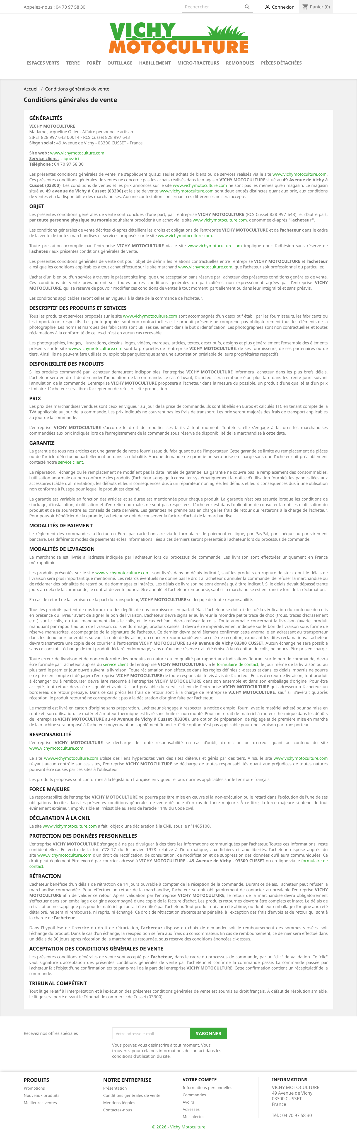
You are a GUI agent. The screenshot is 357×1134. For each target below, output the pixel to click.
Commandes (194, 1094)
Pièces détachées (281, 63)
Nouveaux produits (41, 1095)
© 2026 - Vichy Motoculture (178, 1127)
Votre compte (200, 1079)
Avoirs (188, 1102)
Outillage (119, 63)
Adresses (191, 1109)
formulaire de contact (237, 664)
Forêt (93, 63)
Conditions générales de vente (131, 1095)
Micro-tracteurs (198, 63)
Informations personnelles (207, 1087)
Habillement (155, 63)
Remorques (240, 63)
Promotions (34, 1088)
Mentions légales (119, 1102)
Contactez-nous (117, 1109)
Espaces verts (42, 63)
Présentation (115, 1088)
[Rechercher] (217, 7)
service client (70, 462)
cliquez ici (70, 158)
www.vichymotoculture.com (77, 153)
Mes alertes (193, 1116)
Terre (73, 63)
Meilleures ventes (40, 1102)
